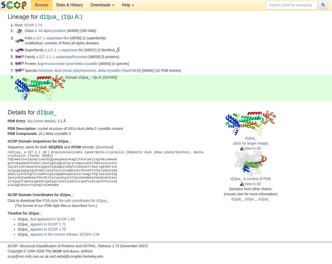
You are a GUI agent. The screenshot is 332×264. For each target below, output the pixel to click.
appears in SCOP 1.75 (48, 229)
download (104, 147)
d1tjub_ (237, 199)
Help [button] (128, 5)
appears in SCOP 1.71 (48, 224)
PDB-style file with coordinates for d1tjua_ (75, 201)
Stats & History (69, 5)
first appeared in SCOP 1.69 (52, 219)
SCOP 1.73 (33, 25)
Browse (41, 5)
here (91, 206)
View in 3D (250, 148)
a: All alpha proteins (50, 31)
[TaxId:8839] (131, 70)
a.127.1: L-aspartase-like (64, 50)
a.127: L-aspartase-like (51, 38)
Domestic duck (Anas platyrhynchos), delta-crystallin (80, 70)
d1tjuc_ (250, 199)
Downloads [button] (102, 5)
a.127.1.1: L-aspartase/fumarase (61, 57)
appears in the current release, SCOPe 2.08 (64, 234)
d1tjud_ (264, 199)
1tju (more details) (41, 121)
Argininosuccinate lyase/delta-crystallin (67, 64)
